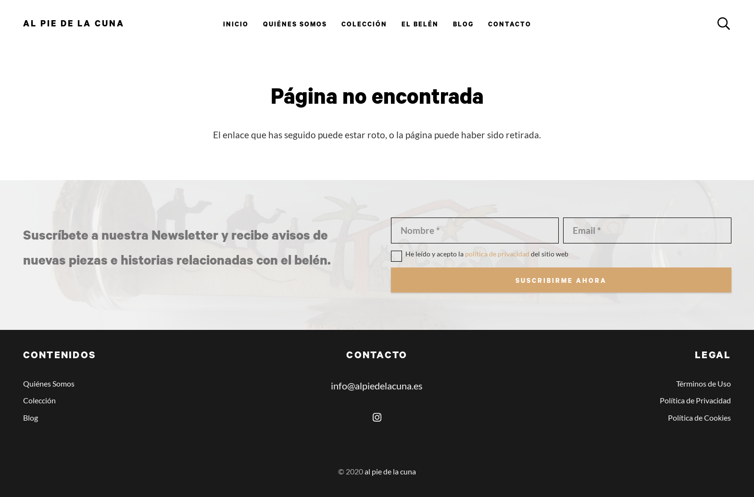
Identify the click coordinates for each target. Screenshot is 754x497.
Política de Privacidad (695, 400)
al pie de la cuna (390, 471)
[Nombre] (475, 230)
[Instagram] (377, 417)
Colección (39, 400)
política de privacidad (497, 254)
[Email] (647, 230)
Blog (30, 417)
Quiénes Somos (49, 383)
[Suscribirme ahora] (561, 279)
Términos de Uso (703, 383)
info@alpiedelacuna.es (377, 385)
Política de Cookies (699, 417)
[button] (723, 23)
